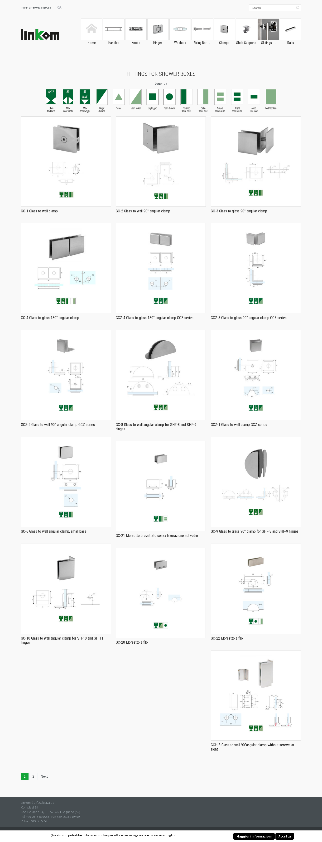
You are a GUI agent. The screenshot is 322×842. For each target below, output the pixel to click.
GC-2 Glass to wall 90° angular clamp (143, 211)
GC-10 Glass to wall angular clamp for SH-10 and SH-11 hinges (62, 640)
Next (44, 776)
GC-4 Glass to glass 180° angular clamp (50, 318)
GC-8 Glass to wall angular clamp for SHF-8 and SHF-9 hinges (156, 426)
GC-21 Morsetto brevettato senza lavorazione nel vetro (157, 535)
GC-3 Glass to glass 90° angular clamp (239, 211)
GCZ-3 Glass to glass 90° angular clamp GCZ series (249, 318)
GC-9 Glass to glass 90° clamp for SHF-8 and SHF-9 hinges (254, 531)
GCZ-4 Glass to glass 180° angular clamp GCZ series (154, 318)
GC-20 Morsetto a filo (132, 642)
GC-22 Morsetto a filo (227, 638)
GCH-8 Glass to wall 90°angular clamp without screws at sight (252, 747)
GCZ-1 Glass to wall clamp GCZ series (239, 424)
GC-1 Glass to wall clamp (39, 211)
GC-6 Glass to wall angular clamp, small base (54, 531)
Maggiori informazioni (254, 836)
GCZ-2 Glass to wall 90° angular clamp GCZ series (58, 424)
